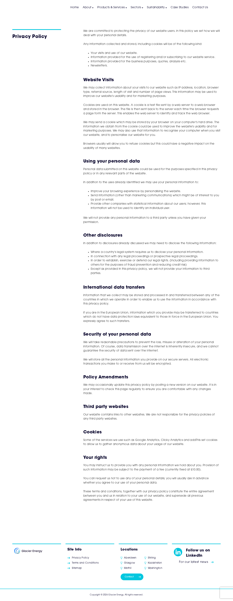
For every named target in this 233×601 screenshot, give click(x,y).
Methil (127, 568)
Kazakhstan (155, 563)
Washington (155, 568)
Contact (129, 577)
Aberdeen (130, 558)
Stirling (152, 558)
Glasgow (129, 563)
